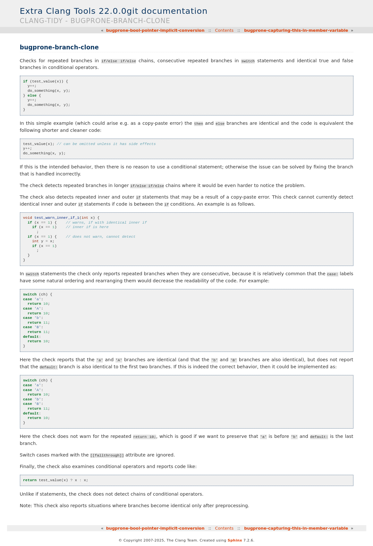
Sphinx (235, 540)
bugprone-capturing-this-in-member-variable (296, 30)
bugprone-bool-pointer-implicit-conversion (155, 30)
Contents (224, 30)
